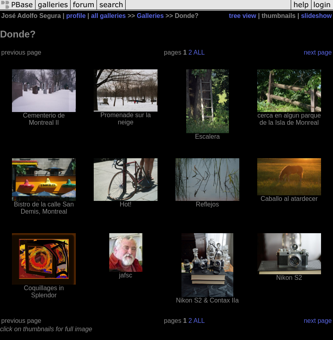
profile (76, 15)
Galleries (150, 15)
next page (318, 52)
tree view (242, 15)
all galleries (108, 15)
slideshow (316, 15)
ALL (199, 52)
